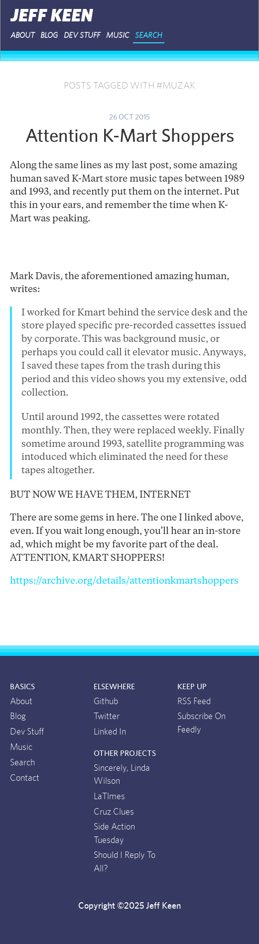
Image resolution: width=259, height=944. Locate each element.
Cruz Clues (114, 812)
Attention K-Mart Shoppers (129, 136)
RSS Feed (194, 701)
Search (148, 35)
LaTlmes (109, 796)
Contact (24, 778)
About (22, 35)
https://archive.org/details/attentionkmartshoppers (124, 581)
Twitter (107, 716)
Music (117, 35)
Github (106, 701)
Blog (49, 35)
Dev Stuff (82, 35)
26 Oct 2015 (129, 117)
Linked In (110, 732)
